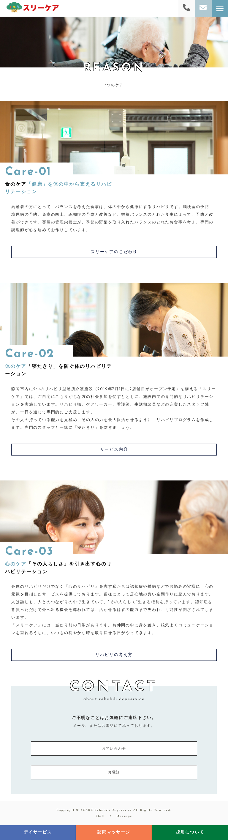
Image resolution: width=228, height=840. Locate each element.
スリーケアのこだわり (114, 252)
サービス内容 (114, 449)
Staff (100, 816)
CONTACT (114, 691)
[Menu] (220, 8)
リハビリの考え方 (114, 655)
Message (124, 816)
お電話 (114, 772)
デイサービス (38, 832)
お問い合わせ (114, 749)
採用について (190, 832)
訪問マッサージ (113, 832)
